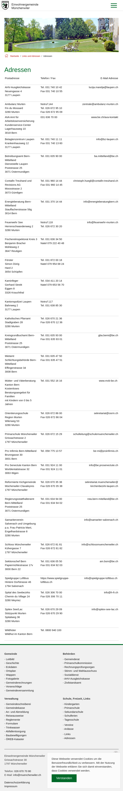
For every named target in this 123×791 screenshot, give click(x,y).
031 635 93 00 (53, 335)
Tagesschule (71, 719)
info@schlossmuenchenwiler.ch (100, 544)
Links (67, 734)
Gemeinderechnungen (19, 682)
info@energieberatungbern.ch (100, 201)
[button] (115, 5)
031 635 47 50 (53, 355)
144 (50, 104)
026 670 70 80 (22, 771)
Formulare (12, 723)
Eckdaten (11, 666)
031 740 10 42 (53, 87)
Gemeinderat (72, 659)
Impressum (10, 786)
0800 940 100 (53, 630)
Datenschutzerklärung (17, 782)
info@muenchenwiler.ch (27, 774)
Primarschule (72, 707)
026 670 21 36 (53, 318)
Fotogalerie (12, 678)
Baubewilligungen (16, 735)
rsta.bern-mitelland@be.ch (102, 498)
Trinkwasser (13, 727)
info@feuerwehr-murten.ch (102, 222)
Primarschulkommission (78, 662)
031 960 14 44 (53, 180)
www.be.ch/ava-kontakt (104, 117)
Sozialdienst (71, 674)
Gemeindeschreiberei (18, 704)
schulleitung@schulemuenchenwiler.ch (95, 434)
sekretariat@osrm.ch (106, 413)
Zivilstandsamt (72, 682)
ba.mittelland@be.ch (106, 156)
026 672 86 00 (53, 413)
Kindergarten (71, 704)
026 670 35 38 (53, 482)
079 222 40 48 (55, 243)
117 (50, 301)
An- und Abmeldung (17, 711)
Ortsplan (11, 670)
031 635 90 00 (53, 156)
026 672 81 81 (53, 544)
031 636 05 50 (53, 561)
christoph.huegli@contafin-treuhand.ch (95, 180)
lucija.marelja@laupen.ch (103, 87)
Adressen (69, 738)
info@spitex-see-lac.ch (105, 609)
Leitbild (10, 659)
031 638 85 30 (53, 305)
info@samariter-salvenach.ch (101, 519)
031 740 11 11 (53, 139)
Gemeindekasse (15, 707)
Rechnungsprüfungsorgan (79, 666)
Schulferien (70, 715)
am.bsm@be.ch (109, 561)
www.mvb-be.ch (108, 380)
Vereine (68, 724)
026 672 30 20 (53, 226)
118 (50, 222)
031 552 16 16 (53, 380)
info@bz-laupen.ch (107, 139)
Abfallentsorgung (15, 731)
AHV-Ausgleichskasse (77, 678)
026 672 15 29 (53, 434)
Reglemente (13, 719)
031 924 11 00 (53, 465)
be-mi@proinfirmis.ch (105, 450)
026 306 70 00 (53, 592)
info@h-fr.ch (111, 592)
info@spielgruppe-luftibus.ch (100, 578)
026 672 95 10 (53, 108)
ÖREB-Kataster (15, 739)
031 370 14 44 (53, 201)
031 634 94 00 (53, 498)
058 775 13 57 (53, 450)
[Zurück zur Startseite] (20, 5)
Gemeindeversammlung (20, 690)
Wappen (11, 674)
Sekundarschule (73, 711)
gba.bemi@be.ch (108, 335)
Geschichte (12, 662)
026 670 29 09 (53, 609)
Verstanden (64, 778)
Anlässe (68, 728)
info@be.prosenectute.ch (103, 465)
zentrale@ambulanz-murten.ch (100, 104)
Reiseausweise (15, 715)
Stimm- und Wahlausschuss (80, 670)
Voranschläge (14, 686)
